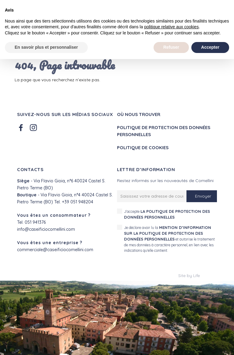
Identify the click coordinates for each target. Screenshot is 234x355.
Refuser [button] (171, 47)
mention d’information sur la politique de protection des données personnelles (167, 233)
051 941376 (35, 222)
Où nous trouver (138, 114)
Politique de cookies (142, 147)
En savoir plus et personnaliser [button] (46, 47)
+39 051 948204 (77, 202)
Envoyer (203, 196)
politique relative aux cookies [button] (171, 26)
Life (196, 275)
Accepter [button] (210, 47)
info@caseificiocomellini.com (46, 229)
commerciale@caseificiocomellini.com (55, 249)
